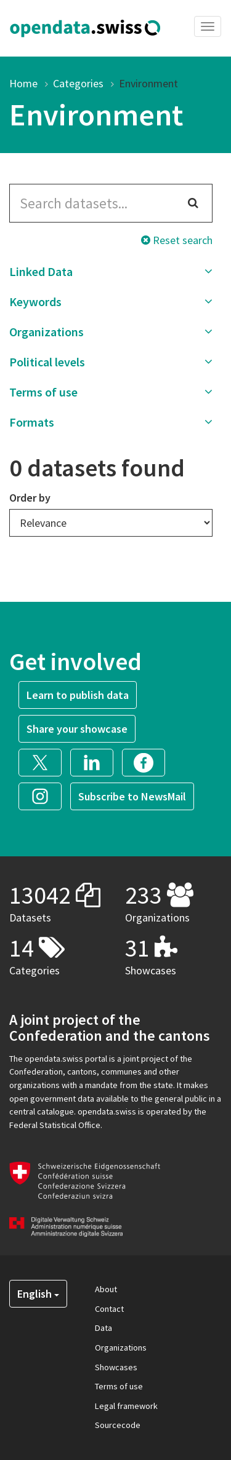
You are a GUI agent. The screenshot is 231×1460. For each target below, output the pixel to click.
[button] (111, 271)
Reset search (177, 240)
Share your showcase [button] (77, 729)
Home (23, 83)
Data (103, 1327)
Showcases (116, 1367)
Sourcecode (117, 1424)
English (38, 1294)
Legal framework (126, 1405)
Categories (78, 83)
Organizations (121, 1347)
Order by (30, 498)
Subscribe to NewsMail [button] (132, 796)
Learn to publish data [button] (77, 695)
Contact (109, 1308)
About (106, 1289)
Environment (148, 83)
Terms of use (119, 1386)
